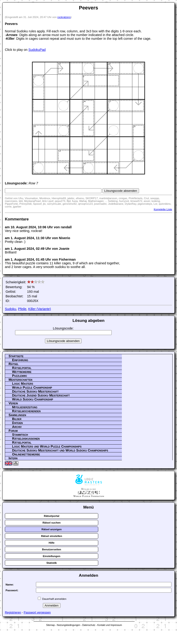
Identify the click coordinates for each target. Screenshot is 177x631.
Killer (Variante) (39, 309)
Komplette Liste (163, 209)
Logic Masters (22, 383)
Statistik (51, 562)
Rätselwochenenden (26, 411)
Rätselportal (22, 368)
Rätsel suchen (52, 522)
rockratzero (64, 17)
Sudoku (10, 309)
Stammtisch (20, 434)
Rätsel (14, 364)
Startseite (16, 356)
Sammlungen (17, 415)
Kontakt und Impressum (109, 625)
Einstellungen (51, 556)
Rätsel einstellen (51, 536)
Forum (13, 431)
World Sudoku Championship (32, 399)
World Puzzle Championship (32, 387)
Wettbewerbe (22, 372)
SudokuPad (37, 50)
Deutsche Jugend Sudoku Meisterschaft (41, 395)
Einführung (20, 360)
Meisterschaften (20, 379)
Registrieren (13, 612)
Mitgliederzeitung (24, 407)
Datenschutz (88, 625)
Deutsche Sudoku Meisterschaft (35, 391)
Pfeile (22, 309)
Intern (13, 458)
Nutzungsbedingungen (68, 625)
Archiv (17, 427)
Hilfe (51, 542)
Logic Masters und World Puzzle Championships (47, 446)
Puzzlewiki (19, 376)
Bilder (16, 419)
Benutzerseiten (51, 549)
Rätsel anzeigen (51, 529)
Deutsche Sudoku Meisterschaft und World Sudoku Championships (60, 450)
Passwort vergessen (37, 612)
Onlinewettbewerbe (26, 454)
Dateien (17, 423)
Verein (13, 403)
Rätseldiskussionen (26, 438)
